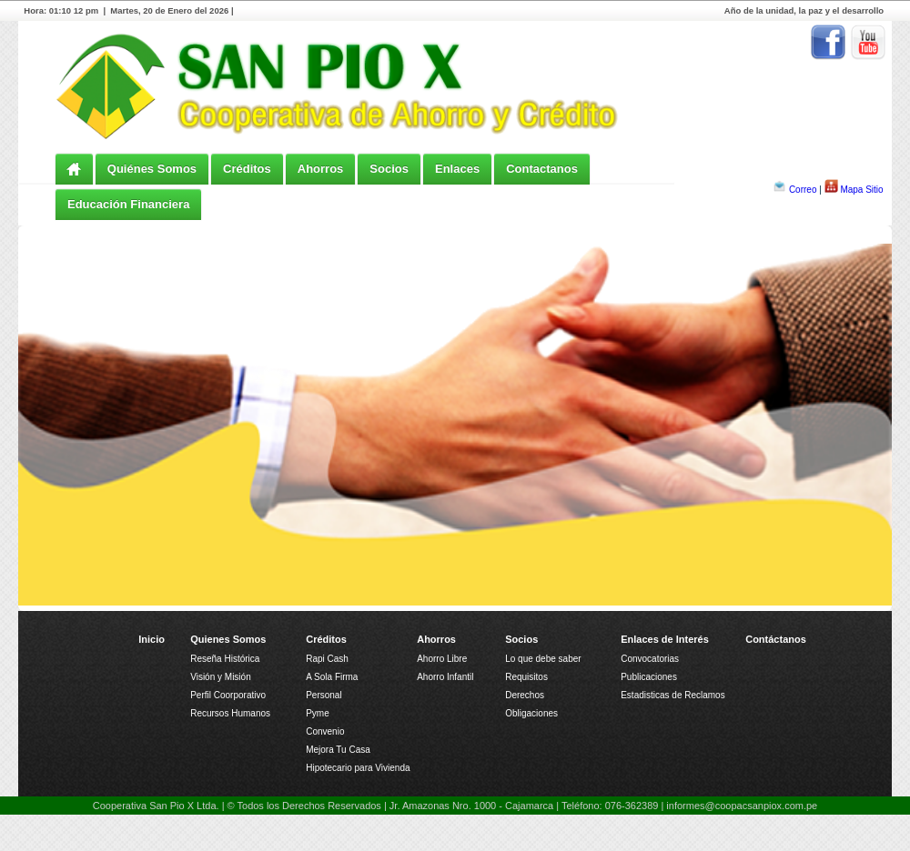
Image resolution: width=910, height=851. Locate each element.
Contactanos (542, 168)
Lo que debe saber (543, 659)
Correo (803, 190)
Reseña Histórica (224, 659)
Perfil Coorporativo (228, 695)
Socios (389, 168)
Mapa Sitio (861, 190)
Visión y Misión (220, 677)
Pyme (317, 713)
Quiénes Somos (152, 168)
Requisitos (526, 677)
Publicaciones (649, 677)
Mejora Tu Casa (338, 750)
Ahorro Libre (442, 659)
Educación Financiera (128, 204)
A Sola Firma (332, 677)
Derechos (524, 695)
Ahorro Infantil (445, 677)
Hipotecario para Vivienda (358, 768)
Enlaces (457, 168)
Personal (323, 695)
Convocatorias (650, 659)
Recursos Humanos (230, 713)
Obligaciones (531, 713)
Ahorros (321, 168)
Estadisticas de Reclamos (673, 695)
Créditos (247, 168)
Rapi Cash (327, 659)
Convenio (325, 731)
